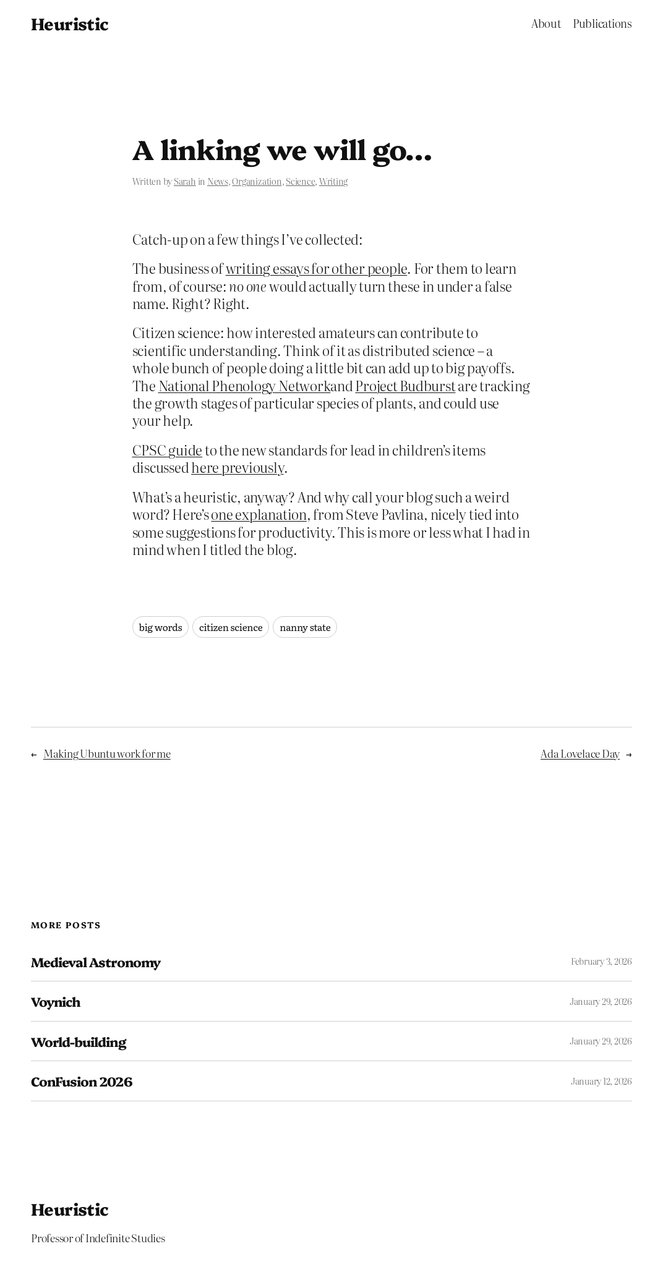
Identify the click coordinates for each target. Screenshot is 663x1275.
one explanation (258, 514)
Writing (333, 181)
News (217, 181)
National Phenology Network (244, 385)
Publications (602, 23)
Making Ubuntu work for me (107, 753)
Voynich (55, 1001)
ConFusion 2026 (81, 1081)
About (546, 23)
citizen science (231, 627)
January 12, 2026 (601, 1081)
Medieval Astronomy (95, 961)
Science (300, 181)
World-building (78, 1041)
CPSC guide (167, 449)
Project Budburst (405, 385)
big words (160, 627)
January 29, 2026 (601, 1001)
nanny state (305, 627)
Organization (256, 181)
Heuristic (70, 23)
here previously (237, 467)
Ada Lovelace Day (580, 753)
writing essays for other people (317, 268)
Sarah (185, 181)
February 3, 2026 (601, 961)
